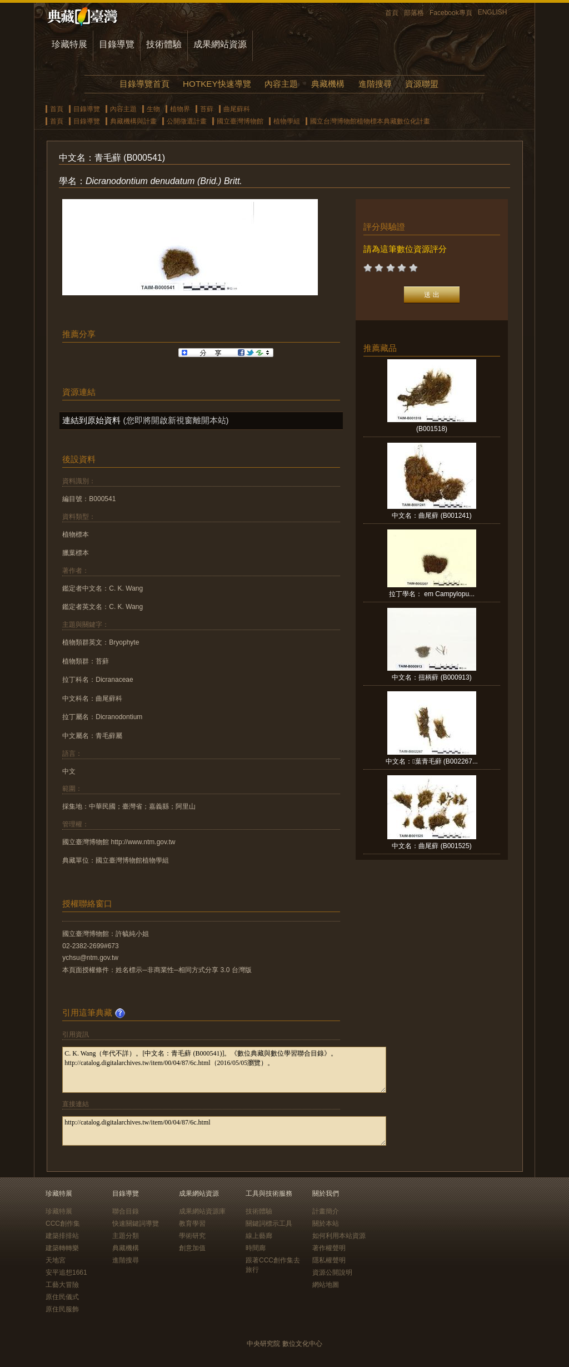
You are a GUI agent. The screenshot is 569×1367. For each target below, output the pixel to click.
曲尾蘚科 (236, 109)
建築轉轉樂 (62, 1248)
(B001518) (431, 429)
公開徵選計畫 (187, 121)
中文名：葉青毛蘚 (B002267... (432, 761)
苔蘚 (206, 109)
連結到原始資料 (91, 420)
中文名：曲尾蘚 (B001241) (431, 515)
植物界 (180, 109)
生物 (153, 109)
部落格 (414, 13)
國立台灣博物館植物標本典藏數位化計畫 (370, 121)
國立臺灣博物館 (240, 121)
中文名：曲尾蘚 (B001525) (431, 846)
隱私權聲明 (329, 1260)
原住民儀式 (62, 1297)
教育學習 (192, 1223)
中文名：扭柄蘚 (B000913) (431, 677)
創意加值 (192, 1248)
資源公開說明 (332, 1272)
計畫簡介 (325, 1211)
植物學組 (286, 121)
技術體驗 (164, 44)
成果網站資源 (220, 44)
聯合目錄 (125, 1211)
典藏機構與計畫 (133, 121)
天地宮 (56, 1260)
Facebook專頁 (451, 13)
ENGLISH (492, 12)
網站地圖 (325, 1285)
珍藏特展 (69, 44)
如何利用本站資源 (339, 1236)
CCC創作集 (63, 1223)
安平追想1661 (66, 1272)
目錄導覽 (116, 44)
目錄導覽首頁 (144, 83)
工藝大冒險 (62, 1285)
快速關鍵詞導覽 (135, 1223)
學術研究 (192, 1236)
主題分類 (125, 1236)
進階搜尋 (375, 83)
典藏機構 (328, 83)
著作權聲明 (329, 1248)
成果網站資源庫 (202, 1211)
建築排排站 (62, 1236)
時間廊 (256, 1248)
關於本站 (325, 1223)
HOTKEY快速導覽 (217, 83)
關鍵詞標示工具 (269, 1223)
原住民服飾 (62, 1309)
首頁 (391, 13)
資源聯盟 (421, 83)
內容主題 (281, 83)
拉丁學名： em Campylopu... (432, 594)
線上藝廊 (259, 1236)
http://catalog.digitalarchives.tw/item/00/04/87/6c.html (224, 1131)
